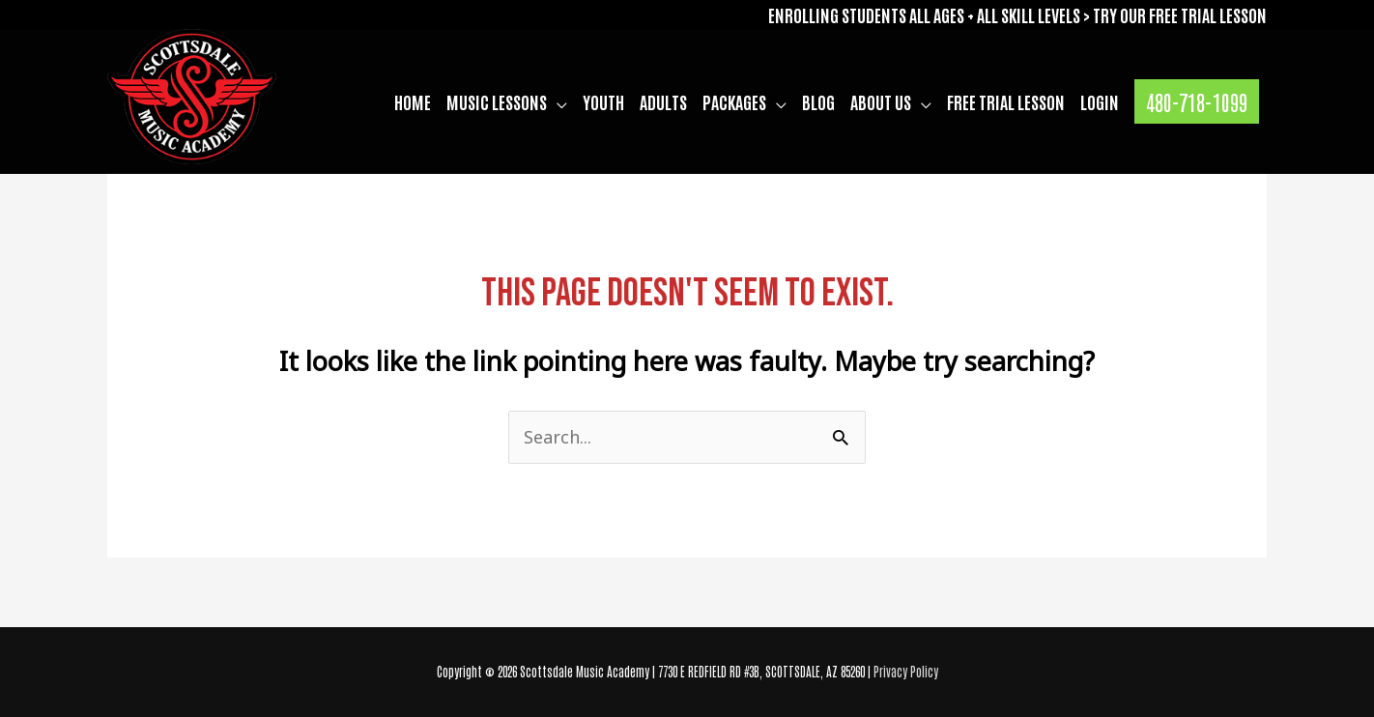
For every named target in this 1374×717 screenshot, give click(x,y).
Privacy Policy (905, 671)
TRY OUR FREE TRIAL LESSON (1180, 14)
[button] (1196, 101)
